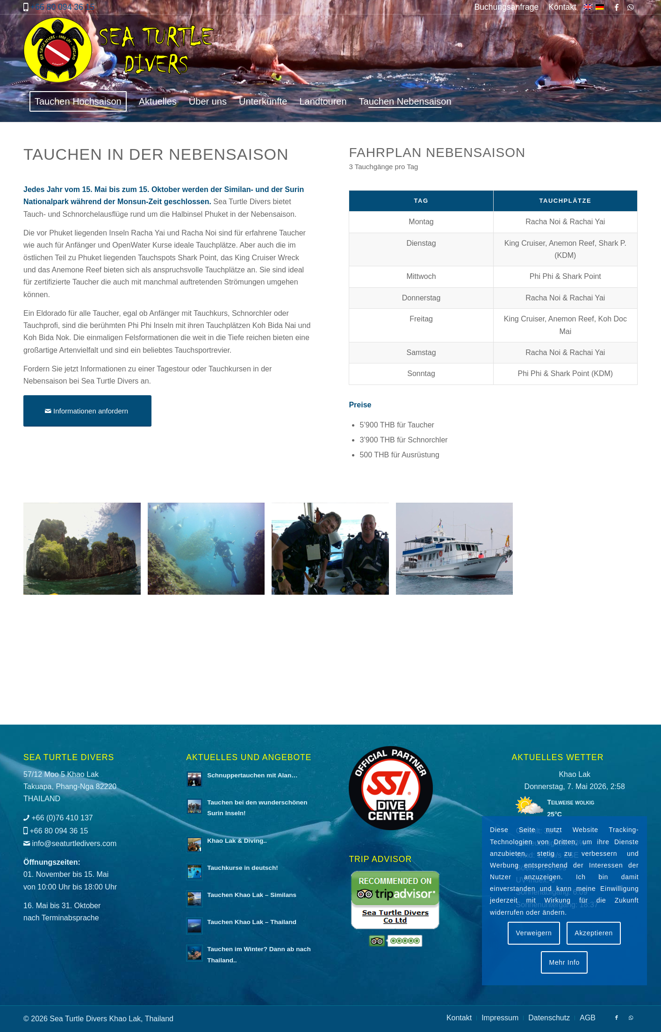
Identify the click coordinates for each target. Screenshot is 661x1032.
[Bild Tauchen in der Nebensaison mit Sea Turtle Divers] (85, 552)
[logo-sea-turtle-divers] (120, 51)
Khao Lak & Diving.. (237, 840)
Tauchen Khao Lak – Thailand (251, 921)
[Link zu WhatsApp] (631, 7)
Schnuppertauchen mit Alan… (252, 775)
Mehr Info (564, 962)
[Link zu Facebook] (616, 7)
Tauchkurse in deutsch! (242, 867)
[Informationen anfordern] (87, 411)
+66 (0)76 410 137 (62, 818)
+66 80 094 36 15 (62, 7)
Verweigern (534, 933)
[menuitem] (506, 7)
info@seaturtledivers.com (74, 843)
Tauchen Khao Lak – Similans (251, 894)
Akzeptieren (594, 933)
